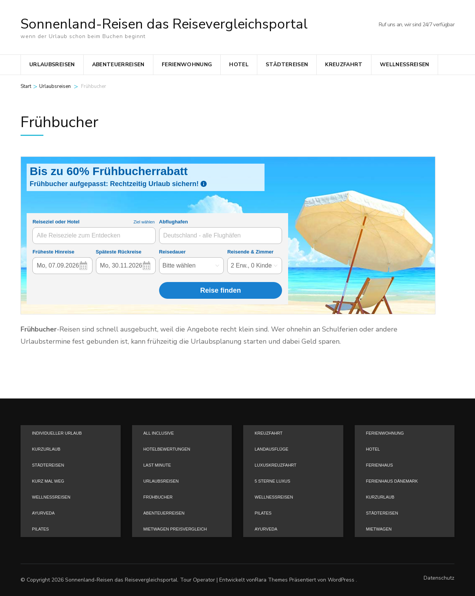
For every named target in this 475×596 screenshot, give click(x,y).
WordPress (341, 579)
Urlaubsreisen (52, 64)
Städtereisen (287, 64)
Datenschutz (439, 578)
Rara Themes (271, 579)
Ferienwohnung (187, 64)
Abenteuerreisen (118, 64)
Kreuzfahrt (344, 64)
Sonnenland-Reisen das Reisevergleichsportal (164, 24)
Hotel (239, 64)
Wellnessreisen (404, 64)
